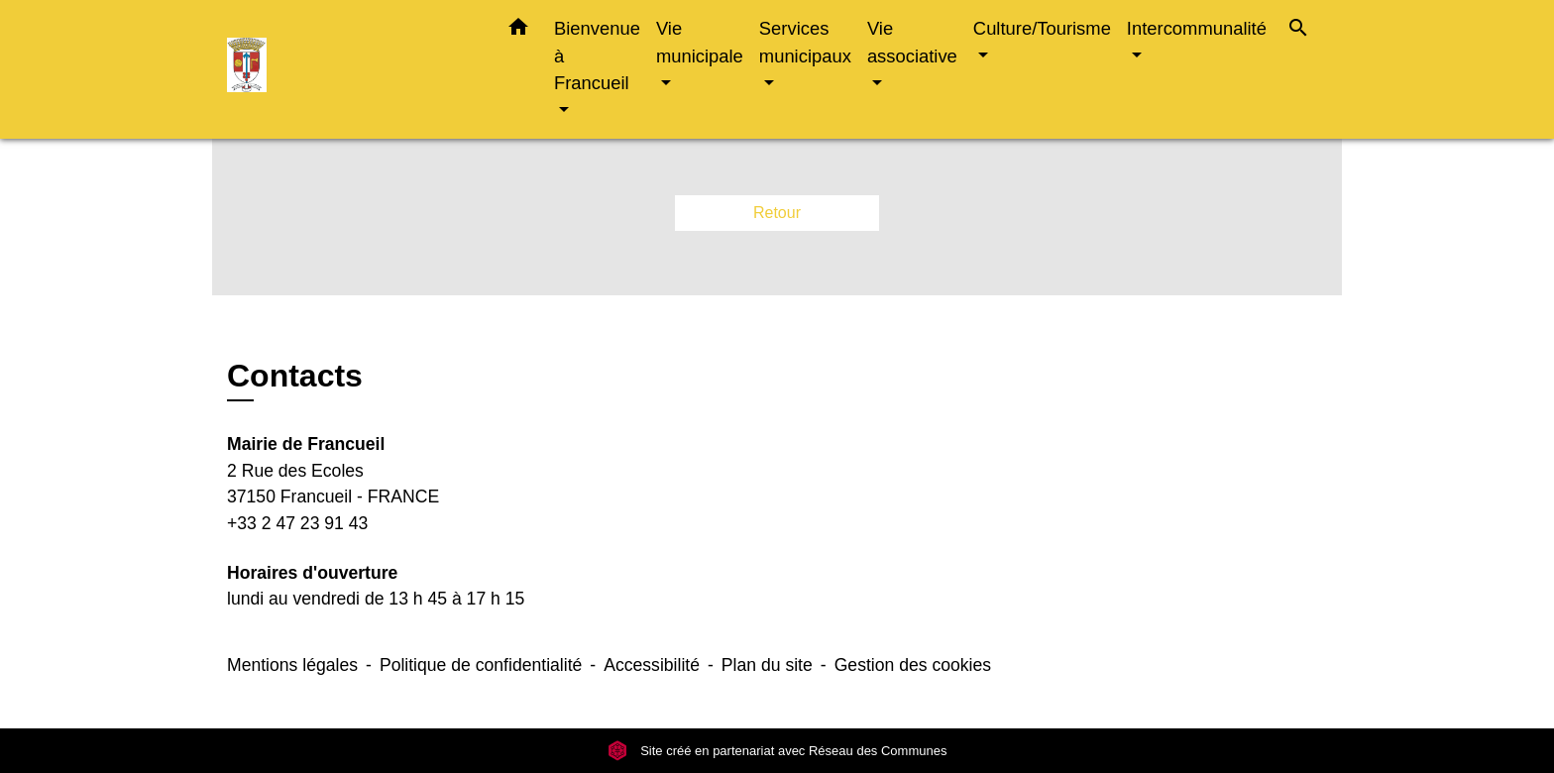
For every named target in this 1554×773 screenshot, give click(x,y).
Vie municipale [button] (699, 42)
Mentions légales (292, 665)
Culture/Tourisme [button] (1042, 28)
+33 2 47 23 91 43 (297, 523)
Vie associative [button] (912, 42)
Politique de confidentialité (481, 665)
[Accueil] (351, 70)
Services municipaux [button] (805, 42)
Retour (777, 212)
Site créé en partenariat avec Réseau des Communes (777, 750)
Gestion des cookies (912, 665)
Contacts (295, 375)
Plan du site (767, 665)
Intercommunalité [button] (1197, 28)
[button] (518, 31)
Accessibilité (652, 665)
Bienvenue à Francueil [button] (597, 55)
